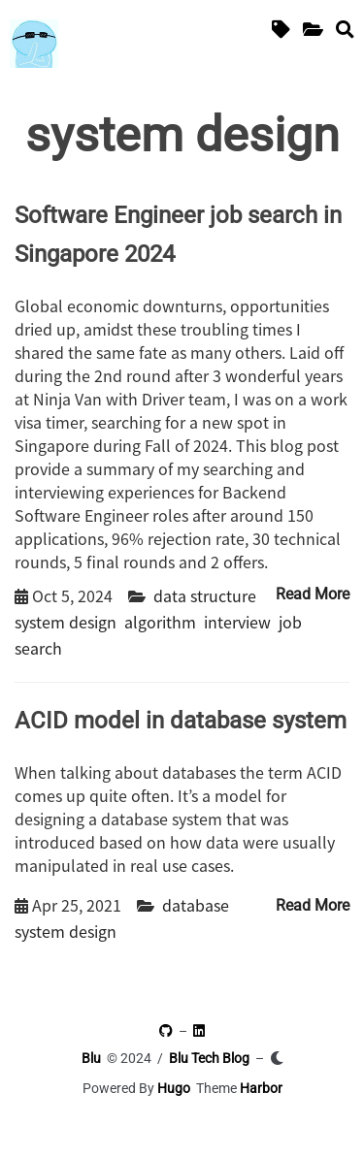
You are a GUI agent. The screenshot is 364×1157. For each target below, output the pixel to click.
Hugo (173, 1088)
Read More (312, 594)
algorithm (160, 621)
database (195, 904)
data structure (204, 595)
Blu (91, 1058)
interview (237, 621)
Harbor (261, 1088)
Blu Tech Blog (209, 1058)
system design (65, 621)
